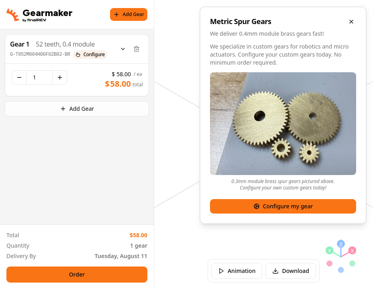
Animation (236, 271)
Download (290, 271)
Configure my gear (283, 206)
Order (77, 274)
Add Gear (128, 14)
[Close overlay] (351, 21)
